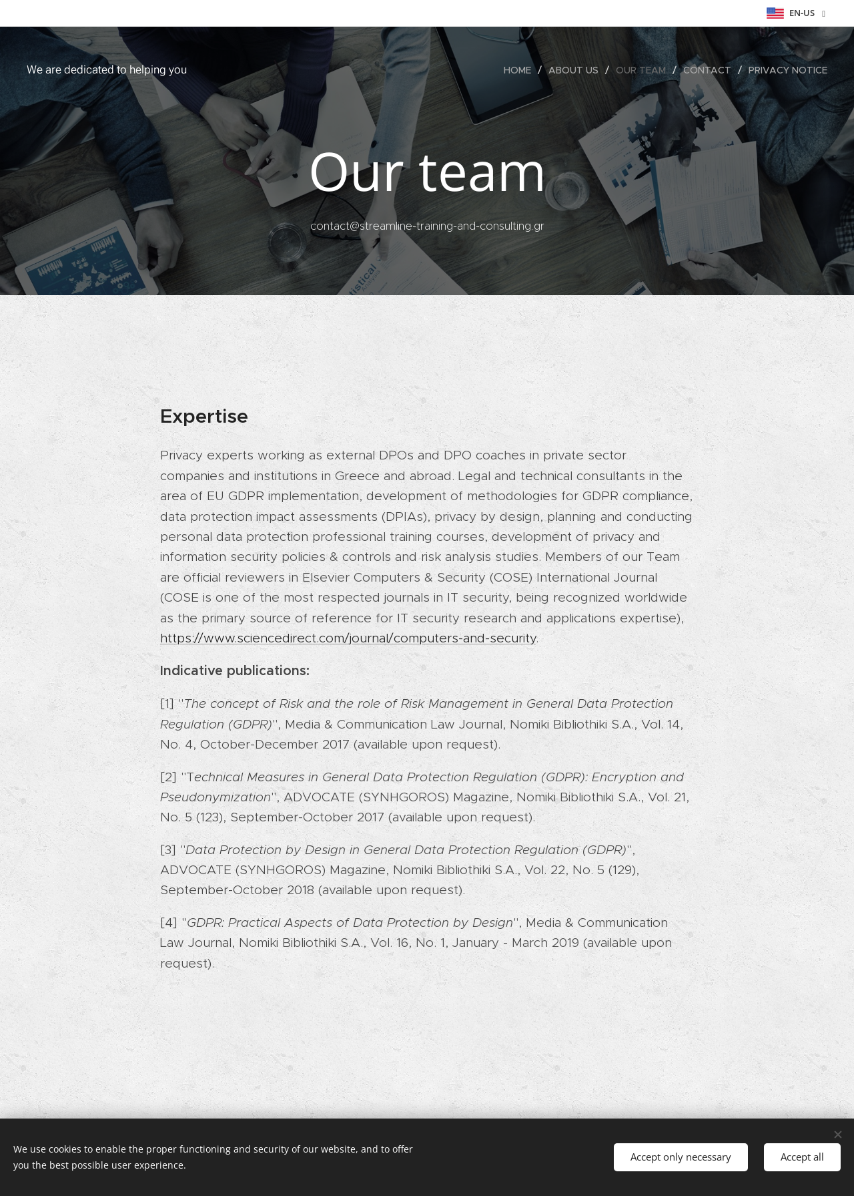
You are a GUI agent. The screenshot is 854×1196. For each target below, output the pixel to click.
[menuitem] (521, 70)
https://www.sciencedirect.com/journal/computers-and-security (348, 638)
